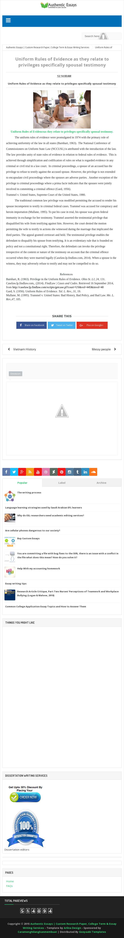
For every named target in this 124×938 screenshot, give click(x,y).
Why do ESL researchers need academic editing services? (50, 515)
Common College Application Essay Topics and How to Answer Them (45, 606)
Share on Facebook (31, 325)
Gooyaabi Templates (92, 932)
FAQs (9, 886)
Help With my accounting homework (38, 568)
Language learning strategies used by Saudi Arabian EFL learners (43, 507)
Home (10, 881)
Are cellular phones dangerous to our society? (32, 530)
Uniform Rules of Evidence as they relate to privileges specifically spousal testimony (62, 83)
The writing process (29, 492)
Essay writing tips (15, 583)
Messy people (101, 349)
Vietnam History (24, 349)
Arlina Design (72, 928)
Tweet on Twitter (61, 325)
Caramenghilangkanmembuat (37, 932)
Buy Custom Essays (28, 538)
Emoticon (15, 373)
